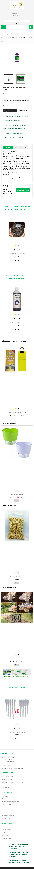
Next (18, 500)
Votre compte (8, 823)
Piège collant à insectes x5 (17, 413)
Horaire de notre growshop (11, 802)
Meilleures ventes (8, 818)
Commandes (6, 830)
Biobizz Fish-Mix (17, 323)
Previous (15, 500)
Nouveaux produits (8, 799)
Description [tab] (8, 147)
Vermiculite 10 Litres (17, 577)
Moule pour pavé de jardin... (17, 659)
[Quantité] (15, 106)
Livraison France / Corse (10, 776)
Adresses (5, 835)
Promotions (6, 796)
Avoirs (4, 832)
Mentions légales (7, 779)
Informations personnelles (10, 827)
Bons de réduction (8, 838)
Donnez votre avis (23, 190)
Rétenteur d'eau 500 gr (17, 254)
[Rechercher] (17, 21)
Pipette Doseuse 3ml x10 (17, 732)
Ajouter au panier (10, 111)
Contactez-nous (7, 788)
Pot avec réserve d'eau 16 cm (17, 495)
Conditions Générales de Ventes (13, 782)
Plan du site (6, 785)
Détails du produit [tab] (21, 147)
